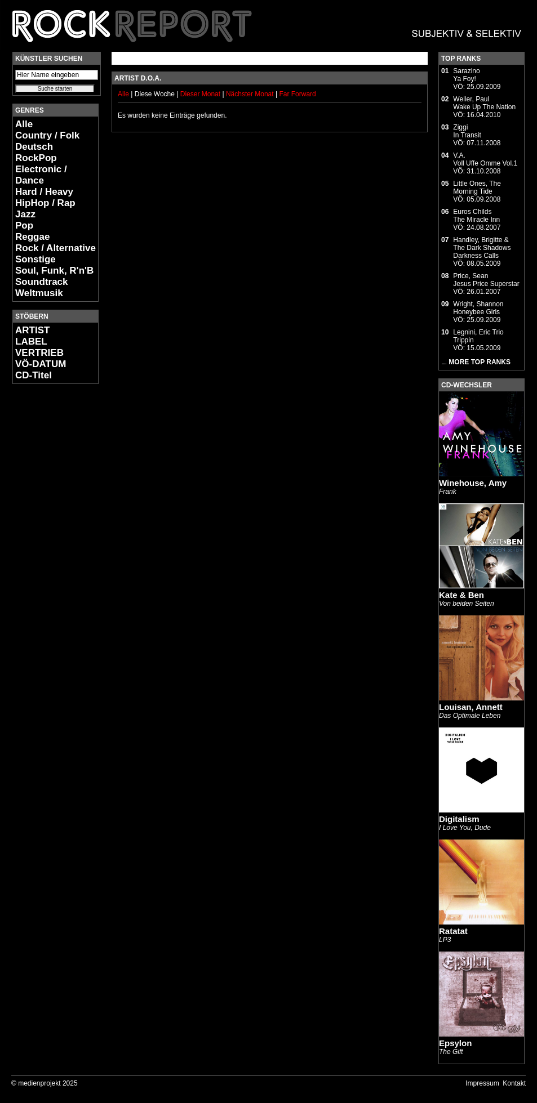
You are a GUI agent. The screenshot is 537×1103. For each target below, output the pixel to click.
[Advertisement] (46, 561)
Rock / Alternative (55, 248)
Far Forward (297, 94)
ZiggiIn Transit (467, 131)
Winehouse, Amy (473, 483)
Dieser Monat (201, 94)
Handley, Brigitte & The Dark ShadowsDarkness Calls (482, 248)
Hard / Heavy (44, 191)
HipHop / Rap (45, 203)
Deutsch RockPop (36, 152)
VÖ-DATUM (40, 364)
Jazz (25, 214)
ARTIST (32, 330)
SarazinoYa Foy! (466, 75)
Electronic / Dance (41, 175)
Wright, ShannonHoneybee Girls (478, 308)
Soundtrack (41, 281)
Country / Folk (47, 135)
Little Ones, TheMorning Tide (477, 187)
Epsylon (455, 1043)
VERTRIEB (39, 352)
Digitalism (459, 819)
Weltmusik (39, 293)
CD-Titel (33, 375)
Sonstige (35, 259)
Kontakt (514, 1083)
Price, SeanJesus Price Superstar (486, 280)
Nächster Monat (250, 94)
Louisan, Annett (471, 707)
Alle (24, 124)
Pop (24, 225)
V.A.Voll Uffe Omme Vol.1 (485, 159)
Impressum (482, 1083)
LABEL (31, 341)
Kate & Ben (461, 595)
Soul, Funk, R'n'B (54, 270)
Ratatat (453, 931)
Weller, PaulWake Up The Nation (484, 103)
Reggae (32, 236)
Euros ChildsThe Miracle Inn (476, 216)
